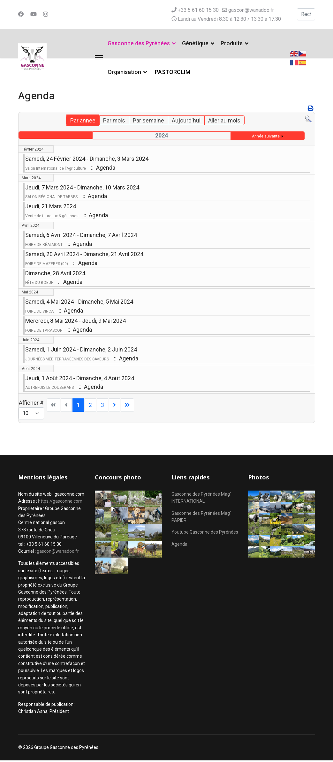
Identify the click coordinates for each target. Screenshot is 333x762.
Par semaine (148, 120)
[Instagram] (45, 14)
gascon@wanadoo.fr (251, 10)
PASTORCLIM (172, 72)
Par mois (114, 120)
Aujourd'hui (186, 120)
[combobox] (306, 14)
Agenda (179, 545)
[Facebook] (21, 14)
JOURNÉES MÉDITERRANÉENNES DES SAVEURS (67, 360)
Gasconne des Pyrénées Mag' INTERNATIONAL (201, 499)
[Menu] (99, 57)
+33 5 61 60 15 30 (198, 10)
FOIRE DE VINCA (39, 312)
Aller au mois (224, 120)
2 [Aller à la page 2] (90, 406)
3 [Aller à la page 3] (102, 406)
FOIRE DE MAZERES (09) (46, 264)
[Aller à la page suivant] (114, 406)
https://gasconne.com (60, 502)
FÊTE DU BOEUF (39, 283)
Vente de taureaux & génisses (52, 216)
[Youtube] (33, 14)
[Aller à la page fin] (127, 406)
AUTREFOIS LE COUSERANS (49, 389)
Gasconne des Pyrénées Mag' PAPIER (201, 518)
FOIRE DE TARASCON (44, 331)
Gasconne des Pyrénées (139, 43)
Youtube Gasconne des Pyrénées (204, 533)
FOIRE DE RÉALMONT (44, 245)
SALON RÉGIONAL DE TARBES (51, 197)
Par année (82, 120)
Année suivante (266, 136)
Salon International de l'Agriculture (55, 168)
